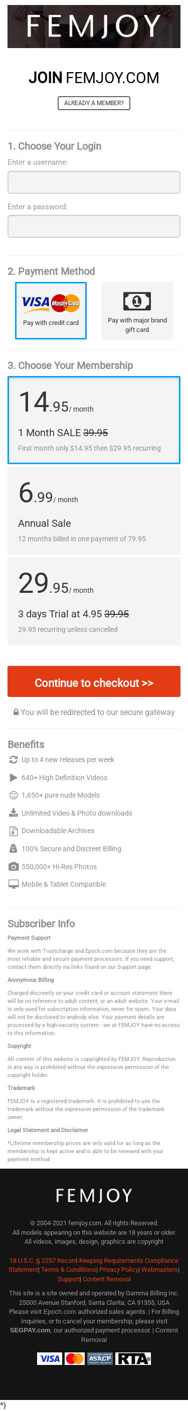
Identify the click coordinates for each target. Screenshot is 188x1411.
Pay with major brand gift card (137, 324)
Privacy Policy (118, 1269)
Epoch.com (59, 1311)
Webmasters (159, 1269)
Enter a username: (38, 162)
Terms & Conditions (68, 1269)
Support (69, 1279)
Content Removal (107, 1279)
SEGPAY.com (30, 1330)
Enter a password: (38, 206)
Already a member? (94, 103)
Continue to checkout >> (94, 683)
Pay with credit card (51, 322)
